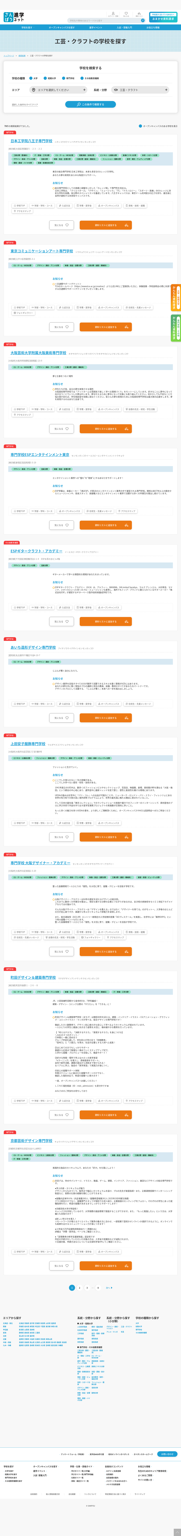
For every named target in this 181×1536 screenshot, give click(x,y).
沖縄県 (60, 1383)
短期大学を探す (11, 1512)
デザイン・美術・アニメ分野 (83, 1426)
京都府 (26, 1377)
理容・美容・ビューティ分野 (83, 1415)
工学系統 (80, 1371)
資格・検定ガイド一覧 (80, 1518)
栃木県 (26, 1364)
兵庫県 (37, 1377)
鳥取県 (21, 1380)
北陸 (4, 1373)
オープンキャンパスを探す (45, 1504)
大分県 (42, 1383)
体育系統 (80, 1380)
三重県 (37, 1370)
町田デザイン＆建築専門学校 (33, 992)
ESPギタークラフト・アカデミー (36, 548)
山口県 (42, 1380)
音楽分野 (95, 1425)
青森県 (26, 1361)
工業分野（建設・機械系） (83, 1389)
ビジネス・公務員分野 (83, 1405)
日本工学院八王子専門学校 (31, 130)
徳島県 (48, 1380)
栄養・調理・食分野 (98, 1410)
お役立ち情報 (144, 1504)
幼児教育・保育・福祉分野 (98, 1415)
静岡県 (21, 1370)
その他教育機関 (141, 1370)
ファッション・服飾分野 (98, 1421)
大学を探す (9, 1508)
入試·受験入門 (40, 1513)
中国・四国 (7, 1380)
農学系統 (80, 1376)
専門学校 (139, 1367)
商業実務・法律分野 (98, 1400)
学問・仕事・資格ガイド (81, 1504)
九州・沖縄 (7, 1383)
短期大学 (139, 1364)
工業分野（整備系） (97, 1389)
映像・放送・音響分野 (83, 1431)
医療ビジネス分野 (98, 1404)
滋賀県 (21, 1377)
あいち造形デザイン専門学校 (33, 644)
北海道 (21, 1361)
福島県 (53, 1361)
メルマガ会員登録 (113, 1522)
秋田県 (42, 1361)
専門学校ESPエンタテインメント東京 (40, 451)
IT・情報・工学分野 (83, 1394)
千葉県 (42, 1364)
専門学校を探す (11, 1515)
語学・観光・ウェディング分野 (83, 1400)
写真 (122, 1369)
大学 (137, 1361)
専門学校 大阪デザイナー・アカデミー (40, 872)
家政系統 (95, 1376)
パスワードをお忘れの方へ (116, 1518)
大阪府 (32, 1377)
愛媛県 (59, 1380)
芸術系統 (95, 1380)
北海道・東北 (8, 1361)
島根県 (26, 1380)
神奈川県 (54, 1364)
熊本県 (37, 1383)
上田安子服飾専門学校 (28, 741)
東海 (4, 1370)
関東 (4, 1364)
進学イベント (39, 1508)
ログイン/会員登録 (113, 1508)
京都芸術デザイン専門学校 (31, 1167)
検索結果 (22, 45)
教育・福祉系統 (97, 1364)
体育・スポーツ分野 (83, 1421)
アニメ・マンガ (112, 1369)
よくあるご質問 (145, 1513)
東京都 (48, 1364)
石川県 (26, 1373)
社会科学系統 (82, 1368)
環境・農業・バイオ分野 (83, 1437)
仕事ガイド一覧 (77, 1515)
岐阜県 (32, 1370)
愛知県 (26, 1370)
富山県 (21, 1373)
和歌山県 (49, 1377)
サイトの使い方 (145, 1517)
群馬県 (32, 1364)
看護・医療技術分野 (83, 1410)
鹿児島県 (54, 1383)
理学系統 (95, 1368)
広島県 (37, 1380)
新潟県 (21, 1367)
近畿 (4, 1377)
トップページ (9, 45)
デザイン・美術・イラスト (113, 1365)
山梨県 (26, 1367)
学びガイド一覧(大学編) (80, 1508)
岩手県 (32, 1361)
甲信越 (5, 1367)
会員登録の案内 (112, 1515)
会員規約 (109, 1512)
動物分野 (95, 1430)
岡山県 (32, 1380)
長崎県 (32, 1383)
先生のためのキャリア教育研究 (152, 1508)
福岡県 (21, 1383)
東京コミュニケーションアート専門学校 (42, 244)
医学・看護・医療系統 (98, 1372)
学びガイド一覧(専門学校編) (82, 1512)
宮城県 (37, 1361)
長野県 (32, 1367)
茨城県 (21, 1364)
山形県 (48, 1361)
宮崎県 (48, 1383)
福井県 (32, 1373)
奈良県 (42, 1377)
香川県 (53, 1380)
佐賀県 (26, 1383)
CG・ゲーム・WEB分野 (97, 1394)
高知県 (64, 1380)
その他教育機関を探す (13, 1518)
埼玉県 (37, 1364)
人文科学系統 (82, 1364)
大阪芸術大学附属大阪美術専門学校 (38, 346)
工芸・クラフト (126, 1364)
